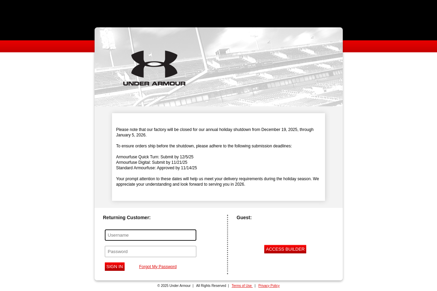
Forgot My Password (158, 266)
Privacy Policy (269, 286)
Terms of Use (242, 286)
